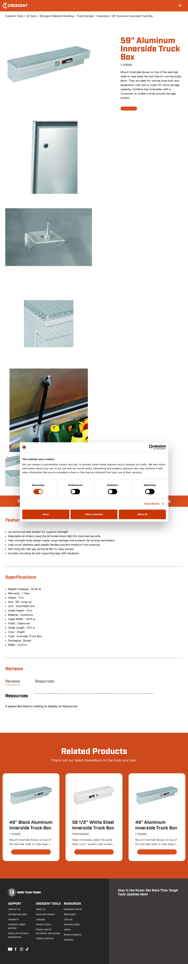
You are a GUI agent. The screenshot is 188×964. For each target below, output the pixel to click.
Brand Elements (72, 935)
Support (14, 903)
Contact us (14, 910)
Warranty (13, 920)
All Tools (31, 16)
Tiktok (27, 949)
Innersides (103, 16)
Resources (44, 681)
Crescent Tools (14, 16)
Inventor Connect (45, 915)
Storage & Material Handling (56, 16)
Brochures (69, 915)
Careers (40, 920)
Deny (46, 514)
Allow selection (94, 514)
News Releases (71, 925)
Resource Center (73, 910)
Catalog (68, 920)
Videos (67, 930)
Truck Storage (85, 16)
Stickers (68, 940)
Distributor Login (17, 915)
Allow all (142, 514)
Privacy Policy (43, 925)
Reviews (12, 681)
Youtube (9, 949)
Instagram (21, 949)
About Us (40, 910)
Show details (151, 503)
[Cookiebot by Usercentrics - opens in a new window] (151, 447)
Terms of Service (45, 939)
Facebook (15, 949)
